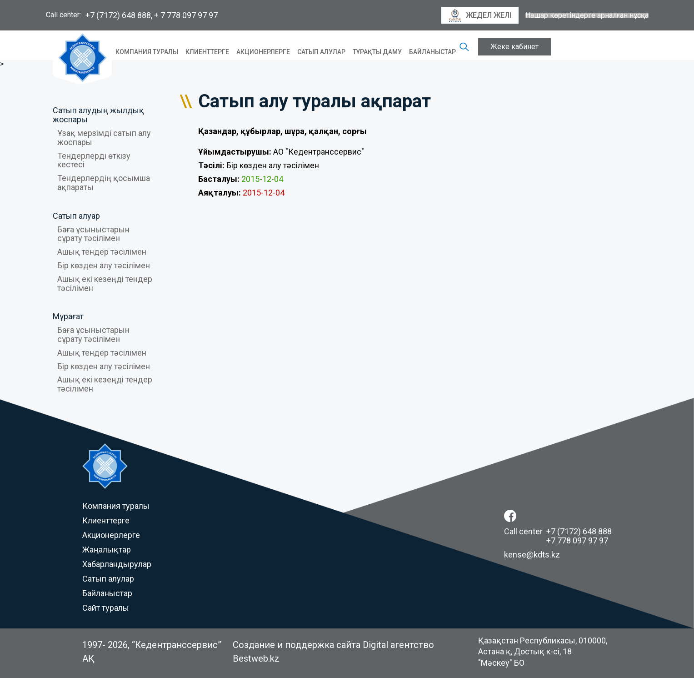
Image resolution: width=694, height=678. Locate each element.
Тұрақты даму (377, 51)
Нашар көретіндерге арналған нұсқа (587, 15)
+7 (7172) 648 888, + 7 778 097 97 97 (151, 15)
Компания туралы (146, 51)
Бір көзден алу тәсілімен (103, 265)
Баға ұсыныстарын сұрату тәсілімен (93, 234)
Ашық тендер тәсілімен (101, 251)
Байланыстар (432, 51)
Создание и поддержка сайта (296, 644)
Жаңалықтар (106, 549)
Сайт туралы (105, 608)
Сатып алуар (76, 216)
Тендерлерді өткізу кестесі (93, 160)
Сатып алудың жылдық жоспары (98, 114)
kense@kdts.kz (532, 554)
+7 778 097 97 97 (577, 540)
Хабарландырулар (116, 564)
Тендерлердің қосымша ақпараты (103, 182)
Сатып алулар (321, 51)
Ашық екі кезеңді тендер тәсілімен (104, 283)
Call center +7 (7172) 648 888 (558, 531)
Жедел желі (480, 15)
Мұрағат (68, 316)
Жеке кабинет (514, 46)
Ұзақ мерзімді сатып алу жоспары (104, 137)
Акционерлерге (263, 51)
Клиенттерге (207, 51)
